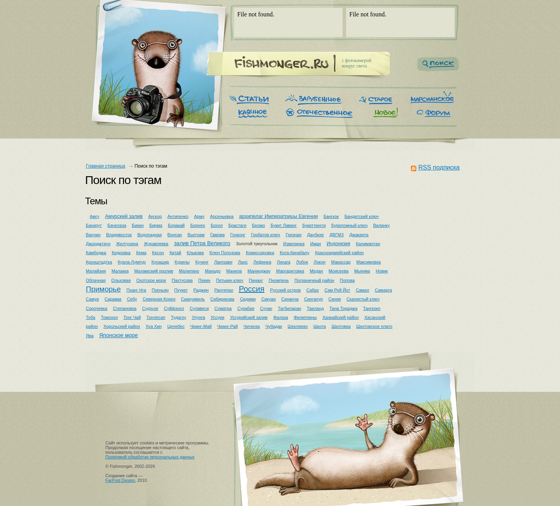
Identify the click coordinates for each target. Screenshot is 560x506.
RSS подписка (439, 167)
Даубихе (315, 234)
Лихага (283, 262)
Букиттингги (314, 225)
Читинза (252, 326)
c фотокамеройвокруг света (356, 63)
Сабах (312, 290)
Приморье (103, 289)
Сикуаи (268, 299)
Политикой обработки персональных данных (150, 457)
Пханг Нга (136, 290)
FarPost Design (120, 480)
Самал (362, 290)
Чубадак (273, 326)
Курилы (182, 262)
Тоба (90, 317)
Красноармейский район (339, 252)
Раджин (201, 290)
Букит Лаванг (283, 225)
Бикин (138, 225)
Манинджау (258, 271)
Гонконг (237, 234)
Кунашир (160, 262)
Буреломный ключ (349, 225)
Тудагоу (178, 317)
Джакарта (358, 234)
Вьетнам (196, 234)
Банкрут (94, 225)
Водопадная (149, 234)
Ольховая (121, 280)
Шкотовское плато (374, 326)
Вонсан (174, 234)
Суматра (223, 308)
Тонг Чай (132, 317)
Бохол (217, 225)
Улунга (198, 317)
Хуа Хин (154, 326)
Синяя (334, 299)
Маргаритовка (290, 271)
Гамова (217, 234)
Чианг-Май (201, 326)
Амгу (94, 216)
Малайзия (96, 271)
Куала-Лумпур (132, 262)
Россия (252, 289)
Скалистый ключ (363, 299)
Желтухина (127, 243)
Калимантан (368, 243)
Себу (132, 299)
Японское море (118, 335)
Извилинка (294, 243)
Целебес (176, 326)
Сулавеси (199, 308)
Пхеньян (160, 290)
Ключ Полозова (225, 252)
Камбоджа (96, 252)
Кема (141, 252)
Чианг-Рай (227, 326)
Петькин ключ (230, 280)
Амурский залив (124, 216)
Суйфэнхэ (174, 308)
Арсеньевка (221, 216)
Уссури (217, 317)
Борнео (197, 225)
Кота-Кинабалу (294, 252)
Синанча (290, 299)
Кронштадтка (99, 262)
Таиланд (315, 308)
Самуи (92, 299)
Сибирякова (222, 299)
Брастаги (237, 225)
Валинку (381, 225)
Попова (347, 280)
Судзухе (150, 308)
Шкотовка (340, 326)
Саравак (113, 299)
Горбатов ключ (265, 234)
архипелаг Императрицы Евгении (278, 216)
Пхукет (181, 290)
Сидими (248, 299)
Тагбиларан (289, 308)
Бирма (155, 225)
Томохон (109, 317)
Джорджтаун (98, 243)
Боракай (176, 225)
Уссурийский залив (248, 317)
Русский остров (285, 290)
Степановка (124, 308)
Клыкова (195, 252)
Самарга (383, 290)
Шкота (319, 326)
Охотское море (151, 280)
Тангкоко (371, 308)
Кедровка (121, 252)
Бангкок (331, 216)
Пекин (204, 280)
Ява (90, 335)
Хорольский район (121, 326)
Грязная (293, 234)
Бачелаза (116, 225)
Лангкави (223, 262)
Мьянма (362, 271)
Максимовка (368, 262)
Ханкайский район (340, 317)
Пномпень (278, 280)
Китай (175, 252)
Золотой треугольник (256, 243)
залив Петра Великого (202, 243)
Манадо (212, 271)
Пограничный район (314, 280)
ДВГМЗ (336, 234)
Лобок (302, 262)
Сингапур (313, 299)
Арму (199, 216)
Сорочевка (96, 308)
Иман (315, 243)
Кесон (158, 252)
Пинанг (256, 280)
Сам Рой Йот (337, 290)
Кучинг (201, 262)
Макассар (341, 262)
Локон (319, 262)
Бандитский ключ (362, 216)
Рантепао (223, 290)
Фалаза (280, 317)
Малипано (189, 271)
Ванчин (93, 234)
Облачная (96, 280)
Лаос (243, 262)
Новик (382, 271)
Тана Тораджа (343, 308)
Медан (316, 271)
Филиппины (305, 317)
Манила (234, 271)
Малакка (120, 271)
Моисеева (338, 271)
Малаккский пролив (153, 271)
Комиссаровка (260, 252)
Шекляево (298, 326)
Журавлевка (156, 243)
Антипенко (177, 216)
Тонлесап (155, 317)
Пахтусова (182, 280)
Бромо (258, 225)
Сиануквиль (193, 299)
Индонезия (338, 243)
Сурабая (245, 308)
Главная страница (105, 166)
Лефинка (262, 262)
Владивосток (119, 234)
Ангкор (155, 216)
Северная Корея (158, 299)
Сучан (266, 308)
